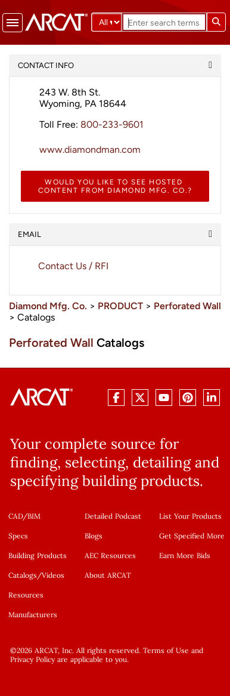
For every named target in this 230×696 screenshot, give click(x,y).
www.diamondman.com (90, 149)
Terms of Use (166, 650)
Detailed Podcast (113, 516)
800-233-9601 (112, 124)
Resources (25, 594)
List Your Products (190, 516)
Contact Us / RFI (73, 266)
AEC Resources (110, 555)
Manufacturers (32, 614)
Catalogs (22, 575)
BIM (34, 516)
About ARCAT (108, 575)
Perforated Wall (187, 306)
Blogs (93, 535)
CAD (15, 516)
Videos (53, 575)
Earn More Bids (184, 555)
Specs (18, 535)
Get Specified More (192, 535)
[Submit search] (216, 22)
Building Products (37, 555)
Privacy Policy (32, 659)
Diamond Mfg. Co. (48, 306)
